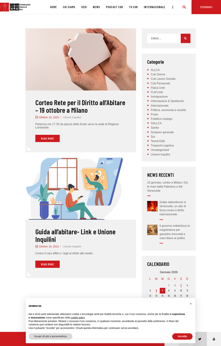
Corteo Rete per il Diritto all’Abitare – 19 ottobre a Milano (80, 106)
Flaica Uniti (158, 87)
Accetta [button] (182, 336)
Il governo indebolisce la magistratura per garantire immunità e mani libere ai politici (175, 232)
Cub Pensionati (160, 83)
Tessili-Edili (158, 141)
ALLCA (155, 69)
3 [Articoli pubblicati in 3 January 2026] (181, 285)
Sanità (155, 127)
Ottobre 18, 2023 (49, 246)
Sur (153, 136)
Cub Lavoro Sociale (163, 78)
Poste (154, 114)
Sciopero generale (162, 132)
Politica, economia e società (168, 110)
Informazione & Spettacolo (167, 101)
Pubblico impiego (161, 118)
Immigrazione (159, 96)
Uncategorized (160, 149)
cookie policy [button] (78, 317)
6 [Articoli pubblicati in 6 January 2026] (156, 290)
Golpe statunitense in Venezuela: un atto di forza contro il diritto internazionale (173, 208)
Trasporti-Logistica (162, 145)
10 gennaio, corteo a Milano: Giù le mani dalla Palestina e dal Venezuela (167, 186)
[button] (191, 303)
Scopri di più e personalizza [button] (50, 336)
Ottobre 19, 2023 (49, 117)
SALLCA (156, 123)
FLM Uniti (157, 92)
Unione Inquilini (72, 117)
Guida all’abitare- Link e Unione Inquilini (75, 235)
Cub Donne (158, 74)
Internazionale (160, 105)
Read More (47, 138)
